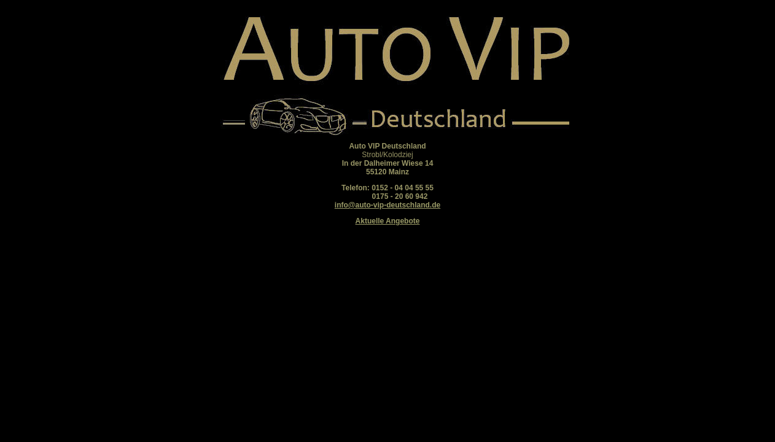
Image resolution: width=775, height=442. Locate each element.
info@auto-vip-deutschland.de (387, 205)
